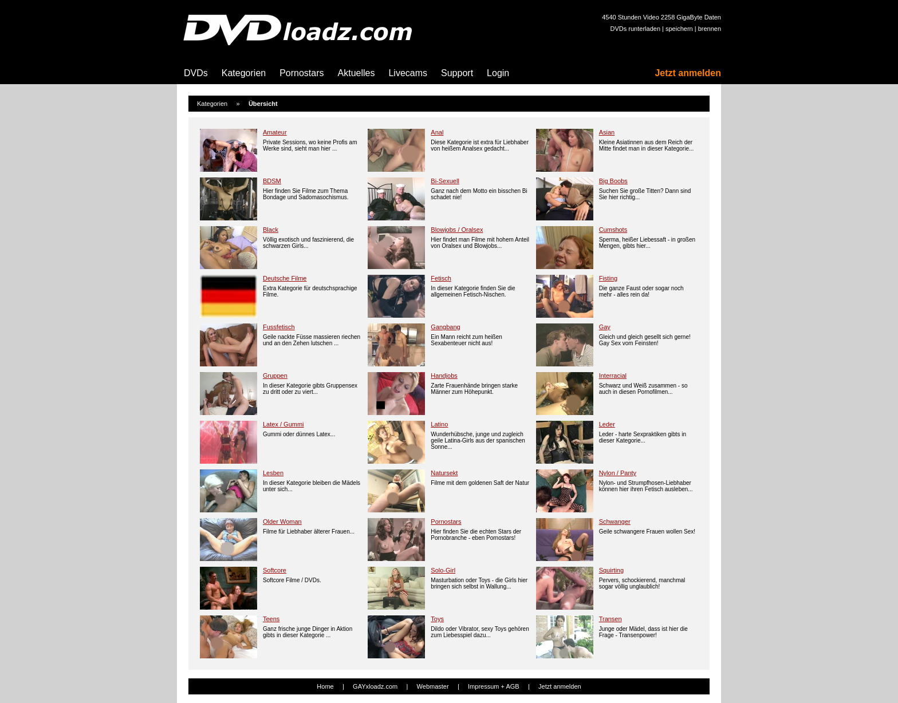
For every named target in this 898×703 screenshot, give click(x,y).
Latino (439, 424)
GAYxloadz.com (375, 686)
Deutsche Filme (284, 278)
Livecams (407, 73)
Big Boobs (613, 180)
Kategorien (244, 73)
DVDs (196, 73)
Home (325, 686)
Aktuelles (356, 73)
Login (498, 73)
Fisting (608, 278)
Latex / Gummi (283, 424)
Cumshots (613, 229)
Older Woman (282, 521)
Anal (437, 132)
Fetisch (441, 278)
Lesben (273, 472)
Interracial (613, 375)
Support (457, 73)
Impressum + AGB (493, 686)
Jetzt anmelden (688, 73)
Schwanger (615, 521)
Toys (437, 618)
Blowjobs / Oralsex (457, 229)
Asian (607, 132)
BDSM (272, 180)
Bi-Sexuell (445, 180)
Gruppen (275, 375)
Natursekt (444, 472)
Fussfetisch (279, 326)
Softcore (274, 570)
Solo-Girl (443, 570)
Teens (271, 618)
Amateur (275, 132)
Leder (607, 424)
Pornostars (301, 73)
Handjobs (444, 375)
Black (270, 229)
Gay (605, 326)
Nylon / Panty (617, 472)
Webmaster (433, 686)
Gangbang (445, 326)
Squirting (611, 570)
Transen (610, 618)
